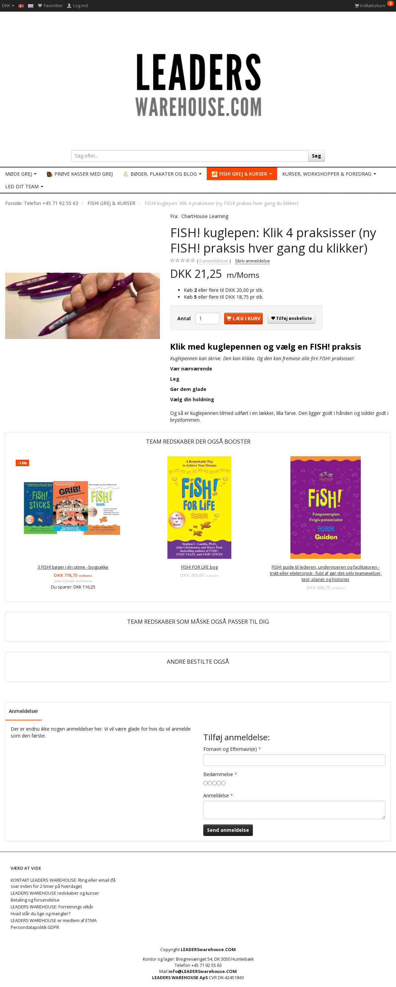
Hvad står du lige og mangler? (40, 914)
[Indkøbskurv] (374, 5)
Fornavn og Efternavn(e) (230, 749)
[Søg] (316, 156)
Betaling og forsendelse (35, 900)
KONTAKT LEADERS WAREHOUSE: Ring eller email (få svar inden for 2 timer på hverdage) (63, 883)
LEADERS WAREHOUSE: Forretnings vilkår (52, 907)
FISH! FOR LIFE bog (199, 567)
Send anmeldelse (228, 830)
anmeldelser (214, 261)
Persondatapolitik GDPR (35, 927)
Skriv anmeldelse (252, 261)
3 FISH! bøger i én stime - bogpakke (73, 567)
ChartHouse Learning (204, 216)
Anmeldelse (216, 795)
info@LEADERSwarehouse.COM (202, 971)
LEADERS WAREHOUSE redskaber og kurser (55, 893)
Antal (184, 318)
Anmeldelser (23, 711)
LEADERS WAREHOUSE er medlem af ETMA (54, 920)
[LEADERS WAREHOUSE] (198, 84)
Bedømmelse (218, 774)
